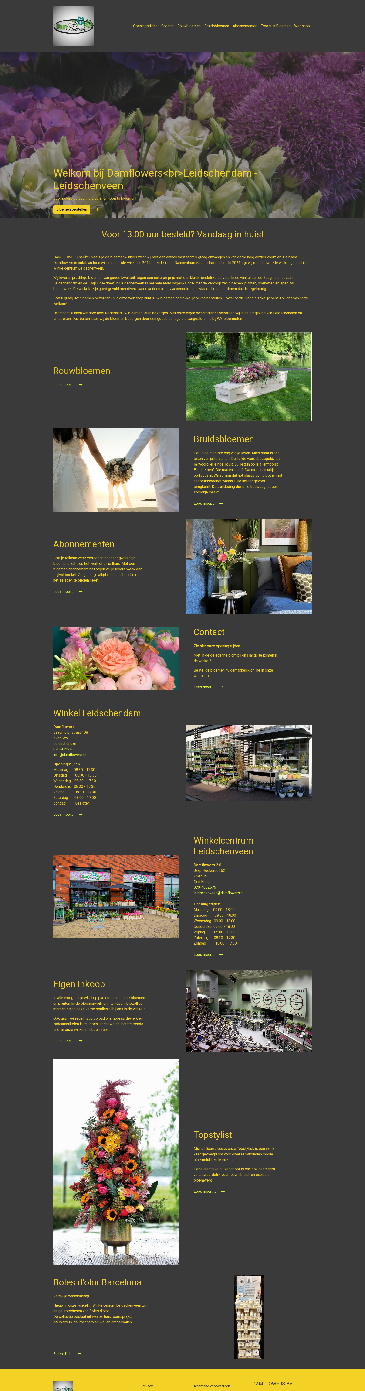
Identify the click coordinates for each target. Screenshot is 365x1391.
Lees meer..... (68, 385)
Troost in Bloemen (276, 26)
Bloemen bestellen (71, 209)
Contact (167, 26)
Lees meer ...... (209, 1191)
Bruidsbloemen (216, 26)
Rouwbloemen (189, 26)
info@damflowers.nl (69, 755)
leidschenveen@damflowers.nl (218, 893)
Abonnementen (245, 26)
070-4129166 (65, 749)
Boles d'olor (67, 1354)
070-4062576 (205, 887)
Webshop (302, 26)
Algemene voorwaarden (212, 1386)
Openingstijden (145, 26)
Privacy (147, 1386)
